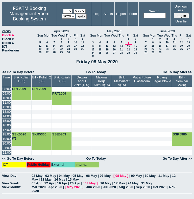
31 (92, 56)
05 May (77, 176)
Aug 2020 (125, 187)
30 (68, 52)
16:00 (7, 125)
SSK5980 (180, 134)
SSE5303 (59, 134)
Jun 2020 (93, 187)
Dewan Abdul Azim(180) (81, 81)
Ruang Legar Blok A (162, 79)
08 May (120, 176)
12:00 (7, 107)
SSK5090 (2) (19, 136)
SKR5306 (39, 134)
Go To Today (96, 72)
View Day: (9, 176)
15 (61, 45)
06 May (91, 176)
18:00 (7, 134)
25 (82, 49)
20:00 (7, 143)
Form (133, 14)
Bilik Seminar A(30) (182, 81)
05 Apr (37, 183)
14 (54, 45)
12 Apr (49, 183)
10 (75, 42)
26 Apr (75, 183)
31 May (146, 183)
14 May (59, 179)
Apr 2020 (55, 187)
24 (75, 49)
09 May (136, 176)
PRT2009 (19, 89)
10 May (150, 176)
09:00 (7, 93)
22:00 (7, 152)
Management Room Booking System (29, 16)
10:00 (7, 98)
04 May (64, 176)
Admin (108, 14)
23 (68, 49)
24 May (133, 183)
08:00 (7, 89)
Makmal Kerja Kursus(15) (102, 81)
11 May (163, 176)
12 (40, 45)
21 (54, 49)
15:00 (7, 121)
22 (61, 49)
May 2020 (74, 187)
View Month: (11, 187)
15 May (73, 179)
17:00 (7, 130)
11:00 (7, 102)
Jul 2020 (109, 187)
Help (96, 14)
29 (61, 52)
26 (40, 52)
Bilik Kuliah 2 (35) (41, 79)
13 (47, 45)
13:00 (7, 111)
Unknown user (181, 8)
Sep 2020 (143, 187)
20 (47, 49)
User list (181, 21)
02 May (37, 176)
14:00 (7, 116)
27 (47, 52)
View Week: (11, 183)
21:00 (7, 148)
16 (68, 45)
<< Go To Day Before (18, 72)
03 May (50, 176)
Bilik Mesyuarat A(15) (122, 81)
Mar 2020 (39, 187)
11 (82, 42)
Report (121, 14)
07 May (105, 176)
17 (75, 45)
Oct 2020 (159, 187)
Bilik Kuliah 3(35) (62, 79)
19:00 (7, 139)
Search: (154, 11)
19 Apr (62, 183)
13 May (46, 179)
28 (54, 52)
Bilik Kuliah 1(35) (21, 79)
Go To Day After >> (177, 72)
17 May (119, 183)
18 (82, 45)
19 (40, 49)
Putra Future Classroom (142, 79)
